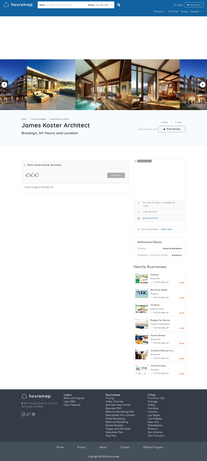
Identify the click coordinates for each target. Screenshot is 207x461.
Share (164, 122)
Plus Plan (111, 435)
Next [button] (202, 84)
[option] (52, 84)
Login (180, 4)
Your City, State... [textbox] (103, 5)
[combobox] (100, 5)
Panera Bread (158, 335)
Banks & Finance (157, 309)
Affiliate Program (153, 447)
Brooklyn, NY (163, 282)
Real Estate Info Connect (120, 415)
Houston (153, 412)
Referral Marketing (117, 422)
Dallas (151, 405)
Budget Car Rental (160, 320)
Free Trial (173, 11)
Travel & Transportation (160, 324)
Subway (154, 275)
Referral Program (74, 398)
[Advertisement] (103, 38)
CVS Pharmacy (158, 366)
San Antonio (155, 432)
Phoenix (152, 429)
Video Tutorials (114, 401)
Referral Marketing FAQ (120, 412)
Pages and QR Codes (118, 429)
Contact (125, 447)
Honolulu (153, 408)
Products (158, 11)
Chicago (153, 401)
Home (24, 119)
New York (153, 422)
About (103, 447)
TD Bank (155, 305)
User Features (72, 405)
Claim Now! (166, 229)
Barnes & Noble (159, 290)
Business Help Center (118, 405)
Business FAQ (113, 408)
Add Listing (193, 4)
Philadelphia (155, 425)
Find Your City (156, 398)
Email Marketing (115, 418)
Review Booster (115, 425)
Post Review (171, 129)
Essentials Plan (114, 432)
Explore (194, 11)
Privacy (81, 447)
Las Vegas (154, 415)
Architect (177, 255)
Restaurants (155, 278)
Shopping (154, 293)
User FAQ (69, 401)
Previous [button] (4, 84)
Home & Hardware (38, 119)
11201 (155, 282)
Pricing (184, 11)
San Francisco (156, 435)
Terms (60, 447)
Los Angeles (155, 418)
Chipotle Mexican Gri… (163, 351)
